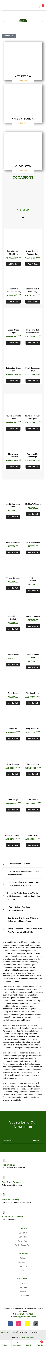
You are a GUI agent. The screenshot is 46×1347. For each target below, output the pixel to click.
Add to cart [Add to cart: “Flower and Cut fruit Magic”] (33, 467)
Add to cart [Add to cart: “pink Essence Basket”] (33, 591)
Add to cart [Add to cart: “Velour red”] (13, 738)
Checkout (12, 1217)
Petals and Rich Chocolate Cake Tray (32, 331)
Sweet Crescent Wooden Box (32, 252)
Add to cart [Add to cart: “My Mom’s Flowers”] (33, 514)
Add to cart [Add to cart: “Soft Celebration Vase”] (13, 517)
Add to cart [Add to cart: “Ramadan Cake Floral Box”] (13, 264)
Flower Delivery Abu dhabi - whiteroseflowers (20, 908)
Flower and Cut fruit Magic (33, 455)
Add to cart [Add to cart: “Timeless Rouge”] (33, 703)
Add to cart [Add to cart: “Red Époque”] (33, 810)
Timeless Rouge (32, 693)
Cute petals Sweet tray (13, 369)
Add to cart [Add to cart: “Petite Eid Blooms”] (13, 552)
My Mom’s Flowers (33, 504)
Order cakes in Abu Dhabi (19, 864)
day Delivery (10, 1199)
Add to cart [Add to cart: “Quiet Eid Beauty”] (33, 552)
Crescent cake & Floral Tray (32, 290)
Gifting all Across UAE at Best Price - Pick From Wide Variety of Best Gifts (25, 930)
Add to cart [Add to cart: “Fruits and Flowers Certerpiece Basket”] (33, 429)
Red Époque (33, 800)
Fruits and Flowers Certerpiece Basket (32, 417)
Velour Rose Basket (13, 835)
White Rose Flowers (9, 1332)
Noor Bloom (13, 693)
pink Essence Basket (33, 579)
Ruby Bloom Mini (33, 728)
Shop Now (23, 123)
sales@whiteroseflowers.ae (25, 1317)
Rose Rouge (13, 800)
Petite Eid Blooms (13, 542)
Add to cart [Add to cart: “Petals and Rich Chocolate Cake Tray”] (33, 343)
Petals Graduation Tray (33, 369)
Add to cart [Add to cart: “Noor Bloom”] (13, 703)
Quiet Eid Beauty (33, 542)
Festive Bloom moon (33, 656)
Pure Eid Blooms (33, 616)
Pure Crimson (13, 764)
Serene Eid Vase (13, 578)
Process (11, 1182)
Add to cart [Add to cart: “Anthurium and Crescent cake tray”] (13, 302)
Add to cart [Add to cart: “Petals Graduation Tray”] (33, 381)
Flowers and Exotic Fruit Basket (13, 455)
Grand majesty (33, 764)
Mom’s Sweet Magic (13, 331)
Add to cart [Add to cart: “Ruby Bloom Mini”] (33, 738)
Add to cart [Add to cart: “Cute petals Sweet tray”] (13, 381)
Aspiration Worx (28, 1337)
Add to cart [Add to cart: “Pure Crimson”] (13, 774)
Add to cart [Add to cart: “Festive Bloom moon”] (33, 667)
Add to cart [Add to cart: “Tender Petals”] (13, 665)
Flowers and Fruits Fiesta (13, 417)
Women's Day (23, 210)
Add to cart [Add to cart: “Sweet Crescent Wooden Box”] (33, 264)
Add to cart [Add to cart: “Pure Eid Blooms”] (33, 626)
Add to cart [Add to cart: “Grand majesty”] (33, 774)
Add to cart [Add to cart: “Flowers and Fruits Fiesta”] (13, 429)
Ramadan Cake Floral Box (13, 252)
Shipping (8, 1165)
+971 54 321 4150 (26, 1314)
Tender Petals (13, 655)
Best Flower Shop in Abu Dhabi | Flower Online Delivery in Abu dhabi (24, 883)
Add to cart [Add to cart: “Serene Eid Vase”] (13, 588)
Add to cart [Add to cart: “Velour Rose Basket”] (13, 845)
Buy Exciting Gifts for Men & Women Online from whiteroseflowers (23, 919)
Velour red (13, 728)
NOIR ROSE (33, 835)
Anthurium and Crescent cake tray (13, 290)
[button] (3, 20)
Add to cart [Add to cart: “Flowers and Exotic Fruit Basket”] (13, 467)
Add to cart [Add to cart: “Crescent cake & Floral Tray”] (33, 302)
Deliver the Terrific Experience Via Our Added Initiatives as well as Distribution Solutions (23, 896)
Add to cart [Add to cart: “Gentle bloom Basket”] (13, 629)
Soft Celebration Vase (13, 505)
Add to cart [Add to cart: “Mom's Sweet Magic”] (13, 343)
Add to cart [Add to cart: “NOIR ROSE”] (33, 845)
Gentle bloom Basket (13, 617)
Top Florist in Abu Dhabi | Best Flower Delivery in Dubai (23, 873)
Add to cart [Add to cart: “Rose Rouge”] (13, 810)
